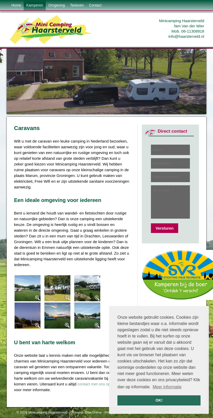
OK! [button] (159, 400)
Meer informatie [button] (167, 387)
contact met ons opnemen (99, 384)
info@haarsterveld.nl (186, 36)
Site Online (93, 412)
